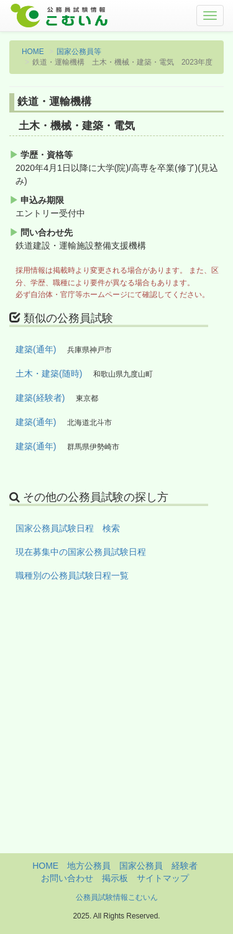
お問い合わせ (67, 878)
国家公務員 (141, 866)
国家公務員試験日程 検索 (68, 528)
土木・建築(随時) (49, 373)
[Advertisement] (116, 736)
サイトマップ (163, 878)
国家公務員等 (79, 51)
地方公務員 (89, 866)
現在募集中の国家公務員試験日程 (81, 552)
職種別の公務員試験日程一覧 (72, 575)
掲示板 (115, 878)
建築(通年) (36, 349)
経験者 (184, 866)
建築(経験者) (40, 398)
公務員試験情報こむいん (117, 897)
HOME (33, 51)
